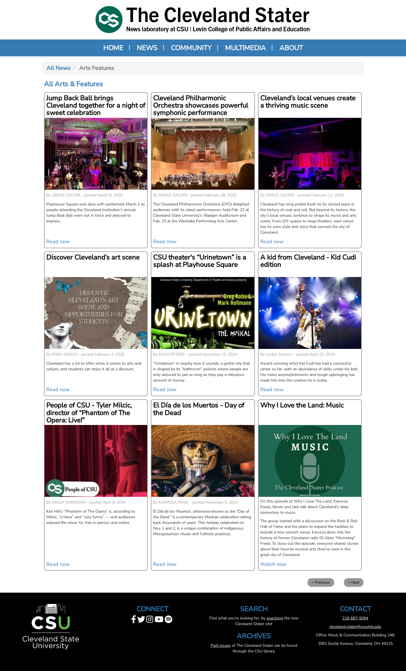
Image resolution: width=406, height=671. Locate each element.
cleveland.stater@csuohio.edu (355, 626)
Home (113, 47)
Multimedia (245, 47)
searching (274, 618)
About (291, 47)
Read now (58, 241)
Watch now (273, 564)
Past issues (221, 645)
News (147, 47)
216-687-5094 (355, 618)
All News (58, 68)
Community (191, 47)
